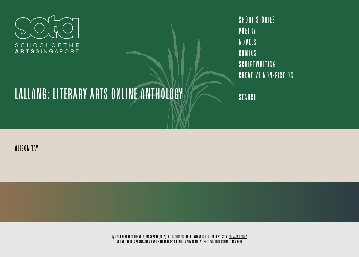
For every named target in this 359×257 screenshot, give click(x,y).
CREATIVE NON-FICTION (266, 75)
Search (248, 97)
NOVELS (248, 42)
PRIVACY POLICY (238, 237)
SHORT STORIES (257, 20)
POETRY (247, 31)
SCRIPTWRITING (257, 64)
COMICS (248, 53)
